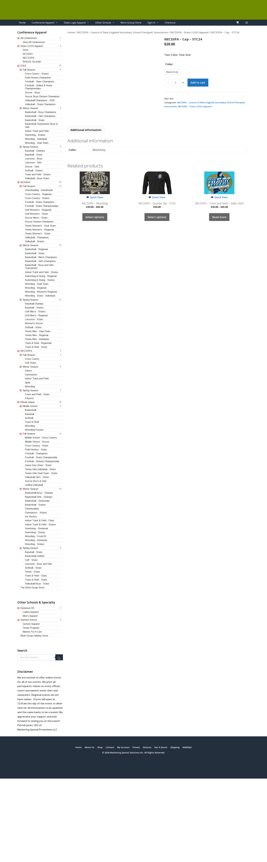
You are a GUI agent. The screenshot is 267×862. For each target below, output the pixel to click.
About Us (89, 747)
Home (22, 22)
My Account (123, 747)
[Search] (59, 657)
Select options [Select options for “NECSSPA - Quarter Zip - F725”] (157, 217)
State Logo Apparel (78, 23)
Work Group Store (131, 22)
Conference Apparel (46, 23)
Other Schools (106, 23)
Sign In (154, 23)
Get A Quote (160, 747)
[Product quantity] (175, 82)
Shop (100, 747)
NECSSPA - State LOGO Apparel (189, 32)
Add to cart (198, 82)
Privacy (136, 747)
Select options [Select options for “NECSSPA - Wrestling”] (94, 217)
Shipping (175, 747)
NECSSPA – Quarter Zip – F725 (157, 203)
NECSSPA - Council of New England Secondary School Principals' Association (122, 32)
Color (169, 64)
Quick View (94, 197)
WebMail (187, 747)
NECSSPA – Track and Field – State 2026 (219, 203)
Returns (147, 747)
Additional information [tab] (85, 130)
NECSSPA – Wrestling (95, 203)
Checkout (170, 22)
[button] (246, 23)
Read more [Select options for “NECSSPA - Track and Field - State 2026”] (219, 217)
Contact (110, 747)
